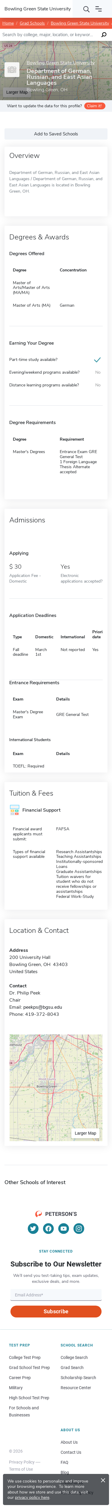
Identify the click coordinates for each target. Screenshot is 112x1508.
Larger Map (85, 1133)
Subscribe (56, 1311)
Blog (65, 1472)
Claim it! (94, 106)
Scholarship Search (78, 1377)
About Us (69, 1442)
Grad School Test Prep (29, 1367)
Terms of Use (21, 1469)
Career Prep (20, 1377)
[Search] (87, 8)
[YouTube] (63, 1228)
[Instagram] (78, 1228)
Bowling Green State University (80, 23)
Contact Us (71, 1452)
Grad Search (72, 1367)
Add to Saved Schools (56, 134)
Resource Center (76, 1387)
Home (8, 23)
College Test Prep (25, 1357)
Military (16, 1387)
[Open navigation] (99, 8)
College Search (74, 1357)
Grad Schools (32, 23)
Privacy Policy (22, 1462)
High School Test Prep (29, 1397)
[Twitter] (33, 1228)
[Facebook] (48, 1228)
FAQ (64, 1462)
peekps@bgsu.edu (42, 1007)
